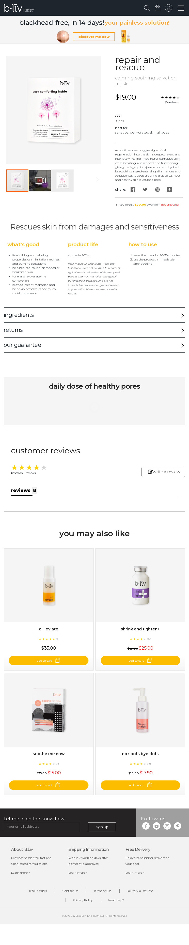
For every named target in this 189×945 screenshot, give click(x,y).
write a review (164, 472)
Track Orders (38, 891)
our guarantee (22, 345)
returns (13, 330)
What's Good (23, 244)
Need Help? (116, 900)
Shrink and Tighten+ (140, 629)
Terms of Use (102, 891)
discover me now (94, 37)
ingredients (19, 315)
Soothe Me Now (49, 753)
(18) (149, 763)
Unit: (118, 116)
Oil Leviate (48, 629)
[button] (40, 180)
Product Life (83, 244)
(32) (149, 638)
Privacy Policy (83, 900)
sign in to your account (168, 9)
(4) (57, 763)
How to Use (142, 244)
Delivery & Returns (140, 891)
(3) (57, 638)
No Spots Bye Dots (140, 753)
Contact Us (70, 891)
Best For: (121, 128)
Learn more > (20, 872)
